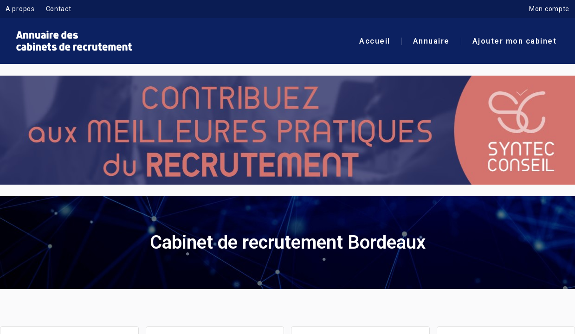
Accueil (374, 41)
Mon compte (549, 9)
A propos (20, 9)
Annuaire (431, 41)
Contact (58, 9)
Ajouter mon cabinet (514, 41)
